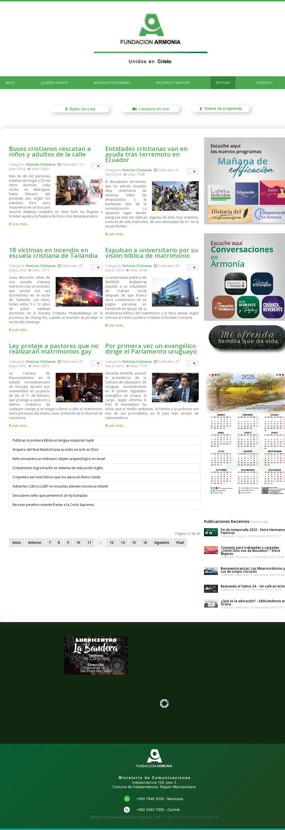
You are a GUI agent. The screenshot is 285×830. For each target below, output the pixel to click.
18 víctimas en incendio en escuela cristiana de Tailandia (53, 252)
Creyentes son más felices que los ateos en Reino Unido (57, 477)
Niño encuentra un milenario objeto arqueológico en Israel (59, 458)
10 (78, 542)
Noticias (223, 82)
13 (112, 542)
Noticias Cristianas (41, 164)
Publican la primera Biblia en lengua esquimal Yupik (53, 440)
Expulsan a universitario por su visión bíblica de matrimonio (151, 252)
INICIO (10, 82)
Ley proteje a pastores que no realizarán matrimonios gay (54, 348)
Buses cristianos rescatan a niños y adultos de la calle (50, 151)
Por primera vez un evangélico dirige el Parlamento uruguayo (151, 348)
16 (145, 542)
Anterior (34, 542)
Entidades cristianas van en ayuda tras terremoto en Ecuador (146, 154)
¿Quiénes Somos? (54, 82)
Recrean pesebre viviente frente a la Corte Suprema (53, 504)
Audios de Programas (112, 82)
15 (134, 542)
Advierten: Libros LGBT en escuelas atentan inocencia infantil (60, 486)
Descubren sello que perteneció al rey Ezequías (50, 495)
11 (89, 542)
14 (123, 542)
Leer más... (19, 224)
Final (180, 542)
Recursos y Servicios (173, 82)
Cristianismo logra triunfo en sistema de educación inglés (58, 468)
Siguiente (161, 542)
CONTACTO (264, 82)
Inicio (17, 542)
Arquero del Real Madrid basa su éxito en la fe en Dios (55, 449)
